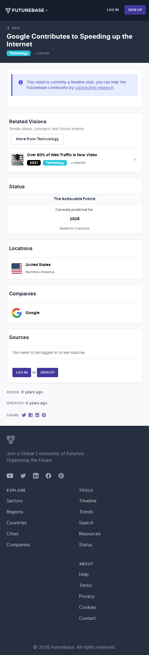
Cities (12, 534)
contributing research (94, 88)
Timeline (87, 501)
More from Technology (37, 139)
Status (85, 545)
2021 (34, 162)
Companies (18, 545)
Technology (18, 53)
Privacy (86, 596)
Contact (87, 618)
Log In (113, 10)
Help (84, 574)
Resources (90, 534)
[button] (27, 10)
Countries (17, 523)
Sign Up (135, 10)
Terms (85, 585)
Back (13, 28)
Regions (15, 512)
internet (43, 53)
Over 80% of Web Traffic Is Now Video (62, 155)
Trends (86, 512)
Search (86, 523)
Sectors (15, 501)
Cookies (87, 607)
